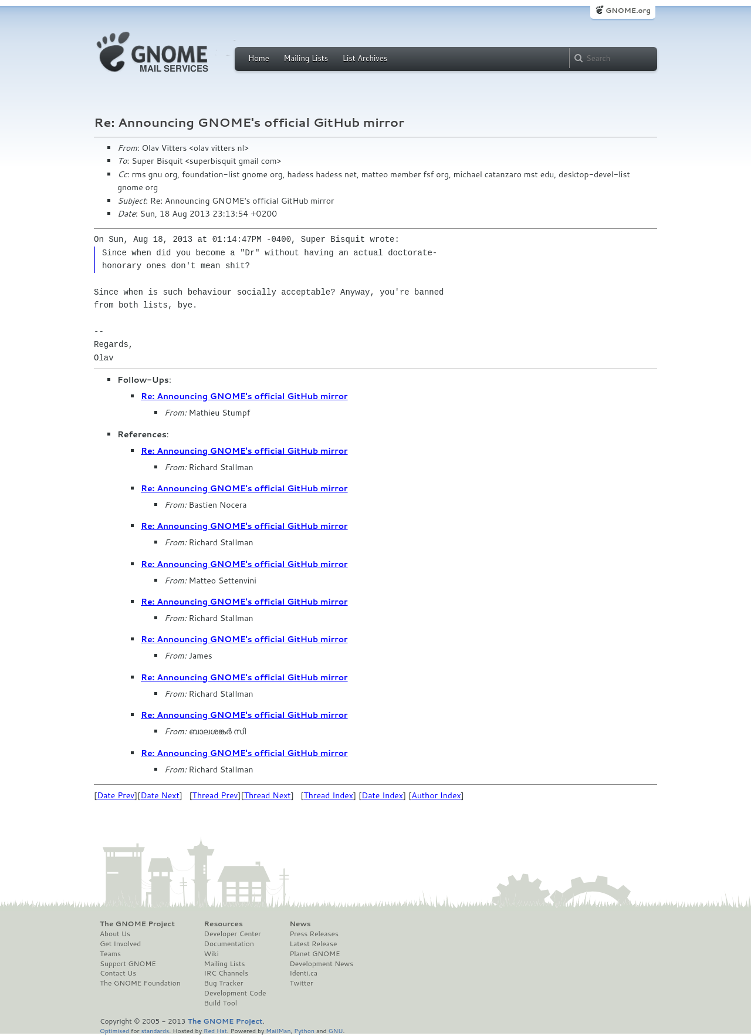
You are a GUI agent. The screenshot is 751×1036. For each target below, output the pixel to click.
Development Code (235, 993)
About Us (115, 934)
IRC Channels (226, 973)
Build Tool (220, 1003)
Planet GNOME (314, 954)
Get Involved (120, 944)
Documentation (229, 944)
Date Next (159, 795)
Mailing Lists (305, 58)
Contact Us (118, 973)
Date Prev (115, 795)
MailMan (278, 1030)
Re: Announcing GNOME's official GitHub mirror (244, 396)
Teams (110, 954)
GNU (336, 1030)
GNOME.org (628, 10)
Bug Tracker (223, 983)
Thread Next (267, 795)
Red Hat (215, 1030)
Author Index (436, 795)
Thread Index (329, 795)
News (299, 924)
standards (155, 1030)
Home (258, 58)
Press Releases (313, 934)
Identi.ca (303, 973)
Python (304, 1030)
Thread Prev (215, 795)
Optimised (114, 1030)
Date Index (382, 795)
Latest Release (313, 944)
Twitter (301, 983)
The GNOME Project (137, 924)
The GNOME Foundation (140, 983)
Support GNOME (128, 963)
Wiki (211, 954)
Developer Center (232, 934)
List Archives (365, 58)
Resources (223, 924)
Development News (321, 963)
